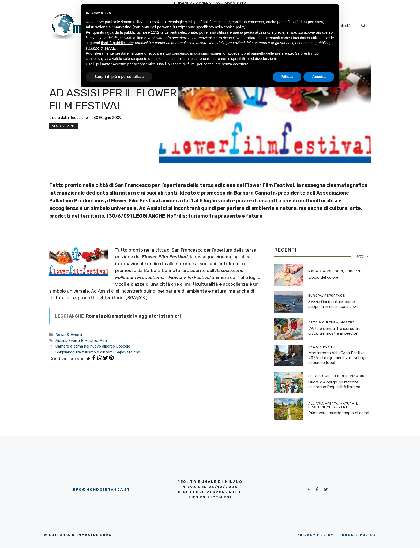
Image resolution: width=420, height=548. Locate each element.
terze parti (168, 32)
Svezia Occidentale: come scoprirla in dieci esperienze (333, 304)
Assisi (60, 340)
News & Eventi (64, 126)
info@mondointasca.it (100, 489)
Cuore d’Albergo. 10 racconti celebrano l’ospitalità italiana (334, 384)
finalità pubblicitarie (117, 43)
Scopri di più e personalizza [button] (119, 76)
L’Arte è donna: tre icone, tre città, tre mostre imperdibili (334, 331)
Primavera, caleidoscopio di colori (338, 413)
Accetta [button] (319, 76)
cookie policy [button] (234, 27)
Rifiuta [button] (287, 76)
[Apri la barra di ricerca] (363, 26)
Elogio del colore (323, 277)
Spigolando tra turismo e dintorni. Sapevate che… (98, 352)
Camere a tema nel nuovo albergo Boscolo (92, 346)
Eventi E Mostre (82, 340)
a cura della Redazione (68, 117)
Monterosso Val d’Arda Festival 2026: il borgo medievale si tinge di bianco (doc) (338, 358)
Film (103, 340)
